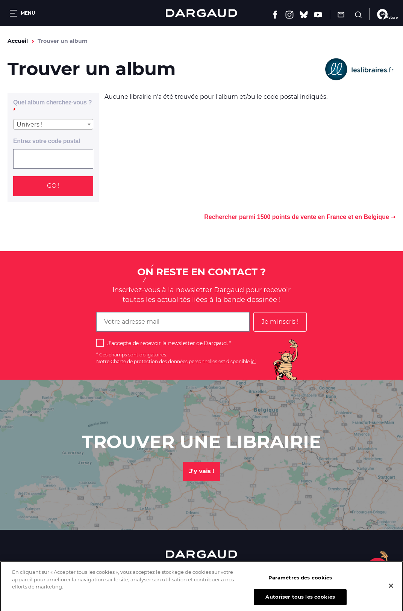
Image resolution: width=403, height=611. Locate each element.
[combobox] (53, 124)
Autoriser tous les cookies (300, 601)
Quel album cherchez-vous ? (52, 102)
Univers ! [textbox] (29, 124)
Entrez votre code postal (46, 141)
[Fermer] (391, 590)
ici (253, 361)
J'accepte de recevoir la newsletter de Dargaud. (167, 343)
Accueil (18, 41)
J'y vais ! (201, 471)
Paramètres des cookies (300, 582)
